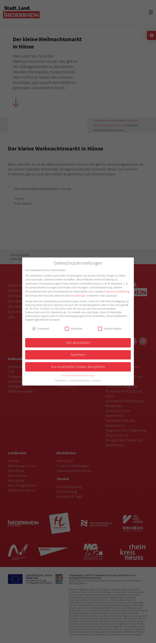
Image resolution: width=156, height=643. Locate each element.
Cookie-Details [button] (61, 380)
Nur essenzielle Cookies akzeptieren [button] (78, 366)
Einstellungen (78, 295)
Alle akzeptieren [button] (78, 342)
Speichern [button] (78, 354)
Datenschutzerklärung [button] (79, 380)
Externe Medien (109, 328)
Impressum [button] (96, 380)
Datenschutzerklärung (116, 291)
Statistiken (73, 328)
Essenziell (40, 328)
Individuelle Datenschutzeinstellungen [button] (78, 375)
